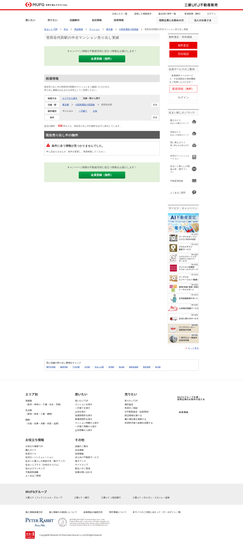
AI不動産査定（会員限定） (137, 411)
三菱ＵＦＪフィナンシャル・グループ (44, 497)
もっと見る (193, 348)
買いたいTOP (81, 400)
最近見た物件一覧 (167, 13)
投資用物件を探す (83, 415)
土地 (95, 111)
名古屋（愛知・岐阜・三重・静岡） (39, 412)
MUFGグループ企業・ (191, 398)
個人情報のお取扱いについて (63, 512)
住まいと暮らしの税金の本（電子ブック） (46, 460)
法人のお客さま (202, 20)
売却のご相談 (131, 407)
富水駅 (158, 367)
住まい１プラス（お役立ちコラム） (42, 464)
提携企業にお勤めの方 (171, 20)
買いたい (30, 20)
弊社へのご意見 (82, 468)
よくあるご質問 (33, 475)
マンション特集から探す (87, 422)
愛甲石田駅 (51, 367)
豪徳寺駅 (64, 367)
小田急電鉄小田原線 (85, 104)
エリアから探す (69, 98)
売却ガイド (30, 453)
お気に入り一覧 (119, 13)
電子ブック (80, 460)
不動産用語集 (31, 472)
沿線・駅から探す (91, 98)
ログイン (211, 13)
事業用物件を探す (83, 419)
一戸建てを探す (82, 407)
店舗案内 (75, 20)
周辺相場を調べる (133, 415)
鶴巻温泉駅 (133, 367)
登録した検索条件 (143, 13)
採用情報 (119, 20)
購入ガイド (30, 449)
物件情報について (117, 512)
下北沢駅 (76, 367)
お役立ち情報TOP (34, 446)
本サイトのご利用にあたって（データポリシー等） (157, 512)
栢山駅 (121, 367)
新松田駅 (146, 367)
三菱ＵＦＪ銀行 (82, 497)
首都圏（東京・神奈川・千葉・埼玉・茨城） (43, 402)
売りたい (52, 20)
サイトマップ (81, 464)
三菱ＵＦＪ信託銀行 (111, 497)
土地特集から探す (83, 430)
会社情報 (97, 20)
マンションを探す (83, 404)
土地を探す (80, 411)
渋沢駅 (87, 367)
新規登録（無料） (193, 13)
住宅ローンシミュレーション (39, 457)
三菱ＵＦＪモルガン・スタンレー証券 (151, 497)
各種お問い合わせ (83, 472)
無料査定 (129, 404)
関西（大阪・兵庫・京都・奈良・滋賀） (42, 421)
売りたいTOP (131, 400)
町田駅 (111, 367)
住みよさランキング (35, 468)
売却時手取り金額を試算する (139, 422)
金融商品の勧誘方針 (93, 512)
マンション (67, 111)
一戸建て (83, 111)
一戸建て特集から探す (86, 426)
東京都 (65, 104)
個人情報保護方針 (34, 512)
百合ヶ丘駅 (99, 367)
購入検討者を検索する (135, 419)
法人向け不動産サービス (87, 457)
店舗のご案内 (81, 446)
